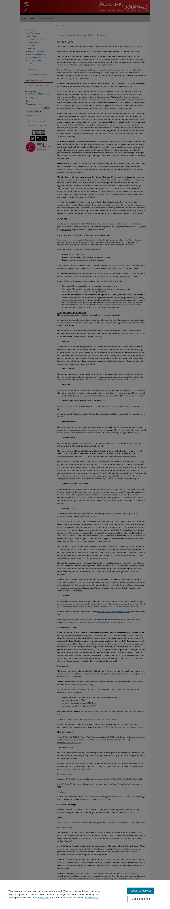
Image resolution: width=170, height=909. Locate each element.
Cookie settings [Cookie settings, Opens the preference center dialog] (141, 898)
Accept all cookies (140, 890)
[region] (85, 894)
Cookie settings (44, 898)
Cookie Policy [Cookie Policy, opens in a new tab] (91, 898)
